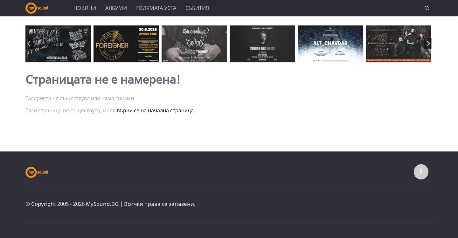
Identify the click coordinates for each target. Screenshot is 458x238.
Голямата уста (156, 7)
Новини (84, 7)
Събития (197, 7)
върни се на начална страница (155, 110)
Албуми (116, 7)
